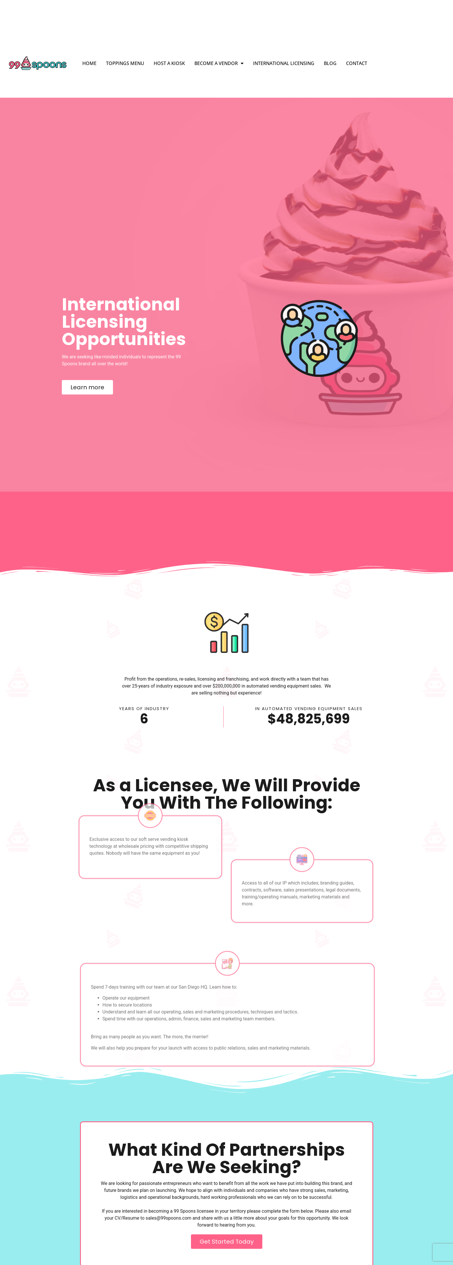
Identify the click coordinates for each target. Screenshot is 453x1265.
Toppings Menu (125, 63)
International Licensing (283, 63)
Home (89, 63)
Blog (330, 63)
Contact (356, 63)
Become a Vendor (219, 63)
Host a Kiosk (169, 63)
